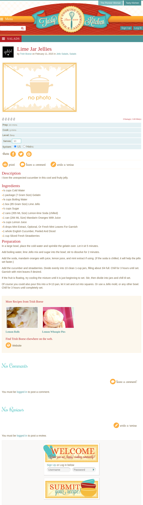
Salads (13, 38)
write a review (65, 164)
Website (17, 345)
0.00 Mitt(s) (137, 119)
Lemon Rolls (13, 331)
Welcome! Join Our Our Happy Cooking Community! (70, 453)
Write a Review (128, 425)
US (17, 146)
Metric (28, 146)
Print (12, 164)
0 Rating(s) (127, 119)
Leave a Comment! (127, 381)
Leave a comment (36, 164)
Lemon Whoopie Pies (54, 331)
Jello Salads (62, 54)
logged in (22, 391)
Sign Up (126, 28)
